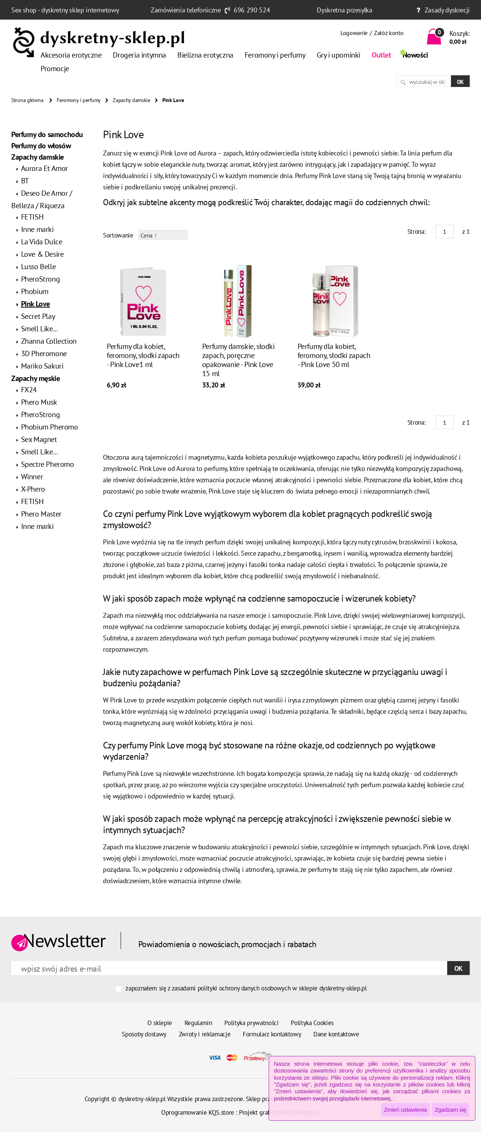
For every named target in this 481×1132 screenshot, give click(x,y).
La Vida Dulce (41, 242)
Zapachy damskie (131, 100)
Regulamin (198, 1023)
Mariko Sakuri (42, 366)
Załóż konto (388, 33)
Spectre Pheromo (47, 464)
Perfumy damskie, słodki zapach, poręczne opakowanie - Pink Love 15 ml (238, 359)
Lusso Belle (38, 266)
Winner (32, 476)
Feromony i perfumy (275, 55)
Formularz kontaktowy (272, 1034)
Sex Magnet (39, 439)
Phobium (34, 291)
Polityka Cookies (312, 1023)
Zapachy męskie (35, 378)
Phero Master (41, 514)
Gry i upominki (338, 55)
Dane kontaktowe (336, 1034)
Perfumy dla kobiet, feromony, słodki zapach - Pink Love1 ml (143, 355)
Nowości (415, 55)
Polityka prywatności (251, 1023)
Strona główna (27, 100)
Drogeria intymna (139, 55)
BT (25, 181)
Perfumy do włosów (41, 146)
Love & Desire (42, 254)
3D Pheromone (44, 353)
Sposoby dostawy (144, 1034)
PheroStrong (40, 279)
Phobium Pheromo (49, 427)
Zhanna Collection (49, 341)
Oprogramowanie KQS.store (197, 1112)
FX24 (29, 390)
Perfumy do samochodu (47, 134)
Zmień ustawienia (405, 1109)
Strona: (416, 231)
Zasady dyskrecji (447, 10)
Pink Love (35, 304)
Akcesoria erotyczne (71, 55)
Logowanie (354, 33)
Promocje (55, 68)
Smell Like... (39, 329)
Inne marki (37, 229)
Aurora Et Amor (44, 168)
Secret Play (38, 316)
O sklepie (159, 1023)
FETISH (32, 217)
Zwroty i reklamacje (205, 1034)
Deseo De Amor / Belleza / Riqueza (41, 199)
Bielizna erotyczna (205, 55)
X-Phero (33, 489)
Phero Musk (39, 402)
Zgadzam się (450, 1109)
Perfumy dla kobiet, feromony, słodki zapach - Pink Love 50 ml (334, 355)
